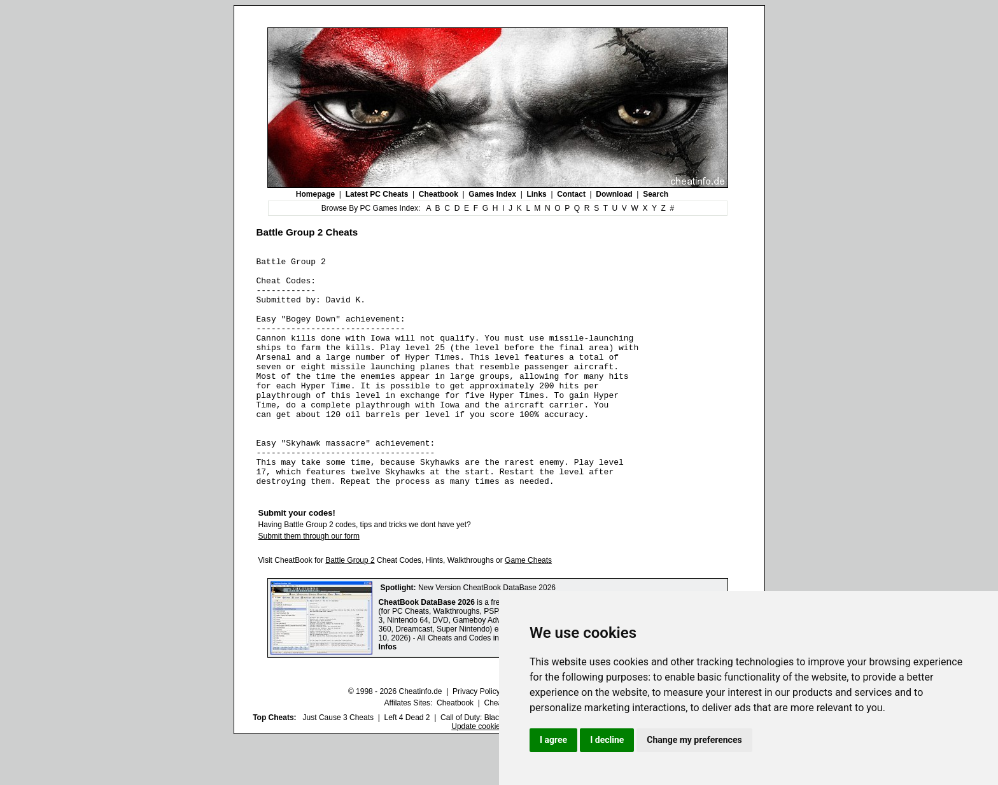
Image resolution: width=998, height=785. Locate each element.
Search (655, 194)
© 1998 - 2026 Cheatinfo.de (395, 737)
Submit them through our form (309, 581)
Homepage (315, 194)
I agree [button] (553, 740)
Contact (571, 194)
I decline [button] (607, 740)
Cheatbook (438, 194)
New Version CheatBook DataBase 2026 (487, 633)
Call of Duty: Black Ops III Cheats (497, 763)
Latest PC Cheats (377, 194)
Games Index (492, 194)
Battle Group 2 (349, 606)
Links (536, 194)
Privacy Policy (476, 737)
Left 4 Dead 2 (407, 763)
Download (614, 194)
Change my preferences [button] (694, 740)
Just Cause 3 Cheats (338, 763)
